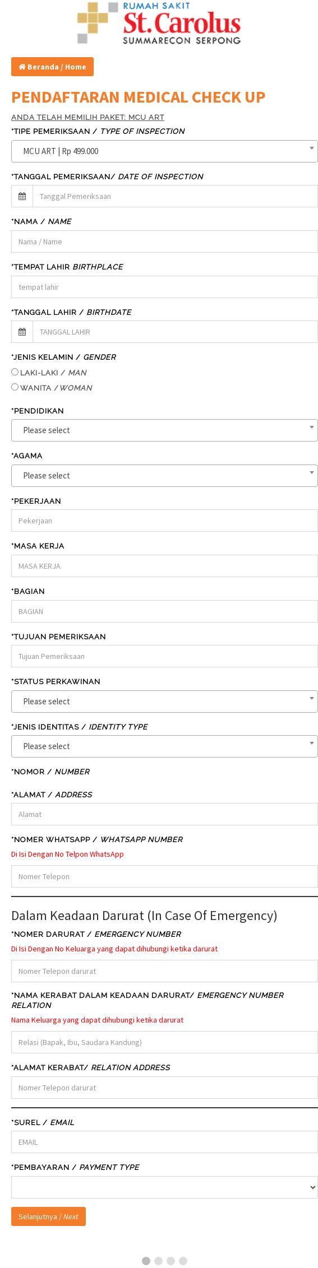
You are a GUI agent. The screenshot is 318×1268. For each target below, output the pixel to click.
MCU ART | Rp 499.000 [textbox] (60, 151)
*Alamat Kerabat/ (90, 1067)
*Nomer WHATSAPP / (96, 839)
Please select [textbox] (46, 430)
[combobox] (164, 151)
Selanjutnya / (49, 1216)
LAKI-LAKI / (53, 373)
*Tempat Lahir (67, 267)
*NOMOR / (50, 772)
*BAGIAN (28, 591)
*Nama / (41, 221)
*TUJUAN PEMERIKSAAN (58, 637)
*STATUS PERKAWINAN (55, 681)
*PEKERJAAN (36, 501)
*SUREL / (43, 1122)
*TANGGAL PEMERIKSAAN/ (107, 177)
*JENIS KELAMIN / (63, 357)
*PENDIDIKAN (37, 411)
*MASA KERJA (37, 546)
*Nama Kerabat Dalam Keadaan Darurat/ (147, 1000)
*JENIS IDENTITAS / (79, 727)
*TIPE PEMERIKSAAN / (98, 131)
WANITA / (56, 388)
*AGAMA (27, 456)
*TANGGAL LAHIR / (71, 312)
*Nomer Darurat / (96, 934)
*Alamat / (51, 795)
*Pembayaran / (75, 1167)
